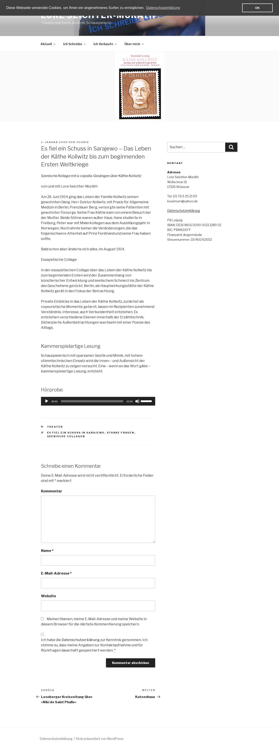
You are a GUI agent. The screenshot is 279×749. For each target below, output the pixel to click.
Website (48, 596)
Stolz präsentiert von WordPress (100, 738)
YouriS (82, 142)
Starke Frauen (120, 432)
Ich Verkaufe (105, 44)
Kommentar (51, 491)
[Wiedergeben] (46, 401)
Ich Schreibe (74, 44)
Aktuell (48, 44)
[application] (98, 401)
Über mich (134, 44)
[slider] (92, 401)
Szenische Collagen (66, 436)
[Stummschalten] (137, 401)
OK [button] (257, 8)
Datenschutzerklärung (81, 640)
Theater (55, 426)
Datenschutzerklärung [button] (163, 8)
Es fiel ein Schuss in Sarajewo (76, 432)
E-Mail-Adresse (56, 573)
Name (47, 551)
